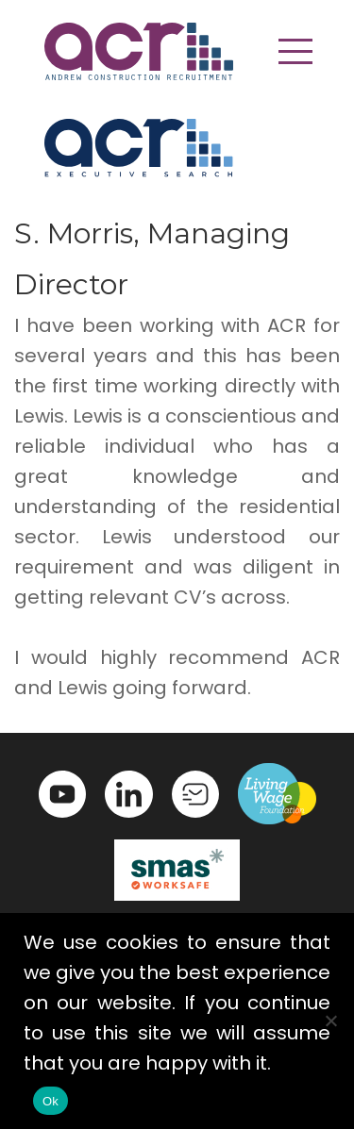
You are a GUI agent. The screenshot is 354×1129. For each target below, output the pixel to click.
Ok (50, 1101)
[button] (295, 51)
